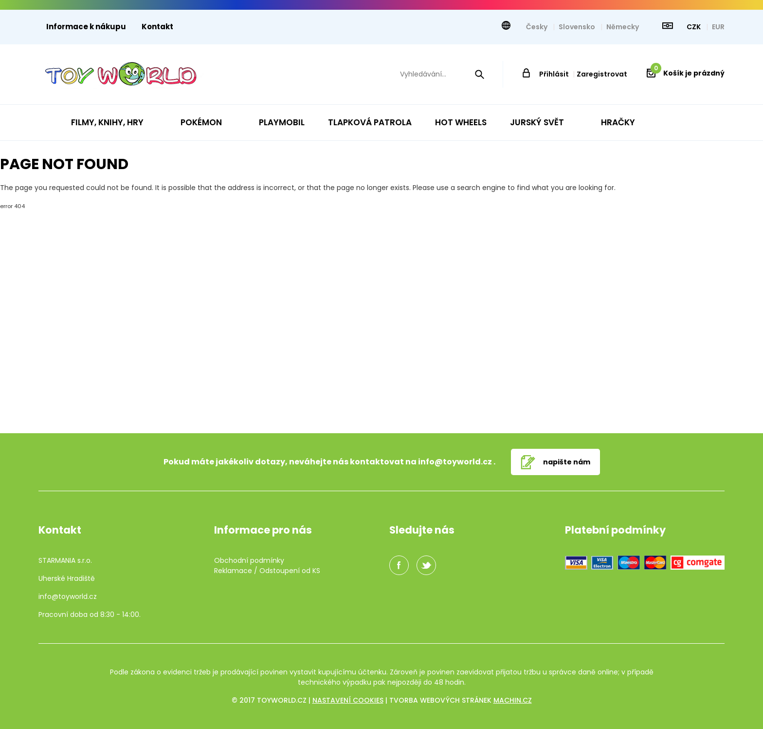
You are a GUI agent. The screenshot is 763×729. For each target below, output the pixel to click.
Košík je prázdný (688, 73)
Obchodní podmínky (249, 560)
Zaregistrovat (602, 74)
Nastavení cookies (347, 700)
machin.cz (512, 700)
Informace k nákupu (86, 26)
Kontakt (157, 26)
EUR (718, 27)
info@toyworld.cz (455, 461)
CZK (694, 27)
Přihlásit (554, 74)
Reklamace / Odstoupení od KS (267, 571)
